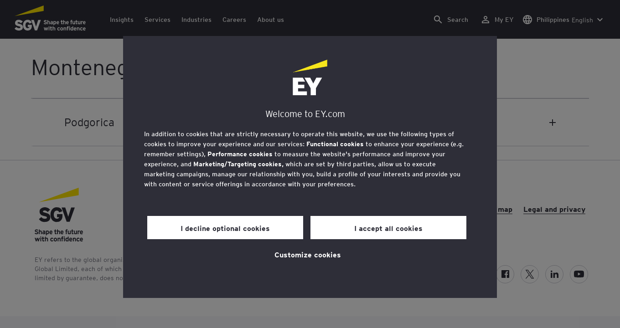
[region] (310, 167)
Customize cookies (307, 254)
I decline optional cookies (225, 228)
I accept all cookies (388, 228)
